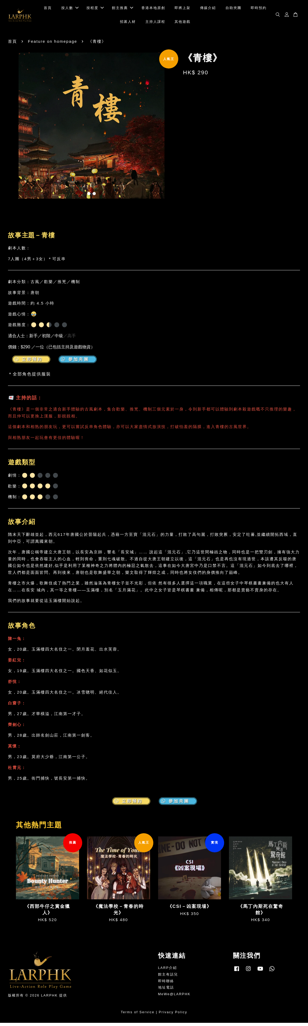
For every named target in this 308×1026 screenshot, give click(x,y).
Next (168, 129)
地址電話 (166, 991)
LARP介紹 (167, 971)
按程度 (95, 9)
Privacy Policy (173, 1015)
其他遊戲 (182, 23)
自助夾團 (233, 9)
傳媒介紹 (208, 9)
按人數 (70, 9)
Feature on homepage (52, 44)
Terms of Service (137, 1015)
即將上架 (182, 9)
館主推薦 (122, 9)
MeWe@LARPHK (174, 997)
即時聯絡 (166, 984)
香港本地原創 (153, 9)
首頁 (48, 9)
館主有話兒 (168, 977)
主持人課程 (155, 23)
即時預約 (259, 9)
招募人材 (128, 23)
